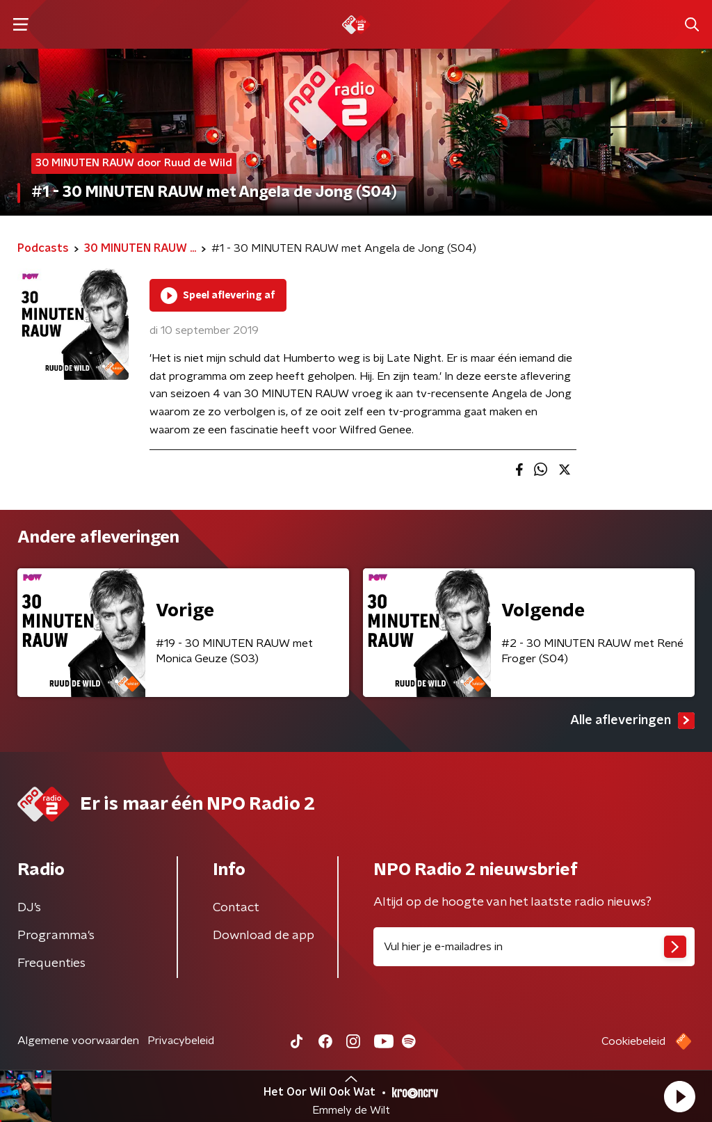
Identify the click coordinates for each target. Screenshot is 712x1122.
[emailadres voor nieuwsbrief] (534, 946)
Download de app (263, 935)
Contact (236, 907)
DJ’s (29, 907)
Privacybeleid (180, 1040)
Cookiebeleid (633, 1041)
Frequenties (51, 963)
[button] (679, 1096)
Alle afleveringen (632, 720)
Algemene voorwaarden (78, 1040)
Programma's (56, 935)
